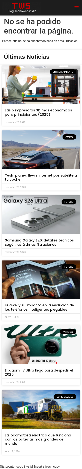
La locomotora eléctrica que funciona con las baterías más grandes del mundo (38, 439)
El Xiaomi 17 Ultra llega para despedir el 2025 (39, 372)
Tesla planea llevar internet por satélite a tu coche (41, 177)
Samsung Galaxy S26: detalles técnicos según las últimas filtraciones (39, 242)
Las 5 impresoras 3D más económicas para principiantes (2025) (38, 112)
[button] (76, 7)
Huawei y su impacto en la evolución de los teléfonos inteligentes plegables (39, 307)
